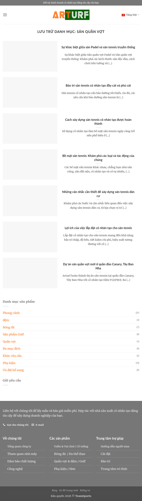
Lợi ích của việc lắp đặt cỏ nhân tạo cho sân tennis (98, 228)
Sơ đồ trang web (68, 490)
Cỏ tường (82, 446)
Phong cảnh (11, 313)
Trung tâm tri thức (114, 469)
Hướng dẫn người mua (115, 446)
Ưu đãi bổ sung (13, 370)
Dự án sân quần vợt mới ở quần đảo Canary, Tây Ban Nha (98, 266)
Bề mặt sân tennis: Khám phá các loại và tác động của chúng (98, 158)
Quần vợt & (62, 461)
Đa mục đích (11, 348)
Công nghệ (15, 469)
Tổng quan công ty (19, 446)
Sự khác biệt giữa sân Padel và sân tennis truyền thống (98, 47)
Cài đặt (106, 454)
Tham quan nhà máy (22, 454)
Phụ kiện (9, 363)
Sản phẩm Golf (13, 334)
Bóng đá (8, 327)
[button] (5, 14)
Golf (83, 461)
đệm (6, 320)
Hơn (72, 469)
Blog (54, 490)
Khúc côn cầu (12, 356)
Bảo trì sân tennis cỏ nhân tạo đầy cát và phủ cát (98, 85)
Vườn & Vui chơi (64, 446)
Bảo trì (105, 461)
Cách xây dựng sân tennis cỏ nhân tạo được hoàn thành (98, 122)
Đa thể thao (77, 454)
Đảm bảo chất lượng (21, 461)
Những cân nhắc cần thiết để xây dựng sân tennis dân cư (98, 194)
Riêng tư (85, 490)
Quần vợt (9, 341)
